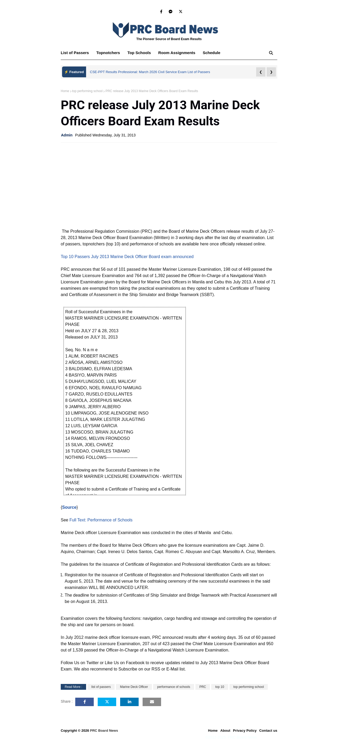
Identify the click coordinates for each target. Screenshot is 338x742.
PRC (202, 687)
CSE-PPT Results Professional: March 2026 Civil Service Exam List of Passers (150, 72)
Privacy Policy (245, 731)
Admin (67, 135)
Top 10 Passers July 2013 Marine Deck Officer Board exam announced (127, 256)
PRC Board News (104, 731)
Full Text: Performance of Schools (101, 520)
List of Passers (75, 52)
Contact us (268, 731)
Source (69, 507)
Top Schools (139, 52)
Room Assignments (176, 52)
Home (65, 91)
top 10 (219, 687)
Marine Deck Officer (134, 687)
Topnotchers (108, 52)
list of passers (101, 687)
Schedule (211, 52)
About (225, 731)
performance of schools (173, 687)
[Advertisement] (169, 185)
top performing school (87, 91)
